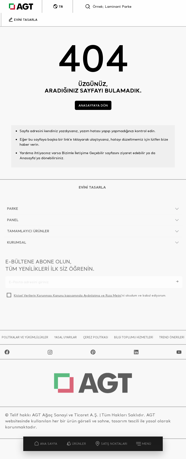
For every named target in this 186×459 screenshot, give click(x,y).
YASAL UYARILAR (65, 338)
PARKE (12, 209)
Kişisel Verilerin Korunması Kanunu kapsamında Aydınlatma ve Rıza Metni (67, 296)
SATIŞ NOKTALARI (111, 443)
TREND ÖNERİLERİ (171, 338)
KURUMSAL (16, 243)
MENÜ (144, 443)
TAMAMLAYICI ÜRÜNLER (28, 232)
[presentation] (42, 312)
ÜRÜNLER (76, 443)
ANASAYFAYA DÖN (93, 105)
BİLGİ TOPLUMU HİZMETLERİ (133, 338)
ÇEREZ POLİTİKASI (95, 338)
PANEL (12, 220)
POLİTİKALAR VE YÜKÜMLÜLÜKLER (25, 338)
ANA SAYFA (46, 443)
